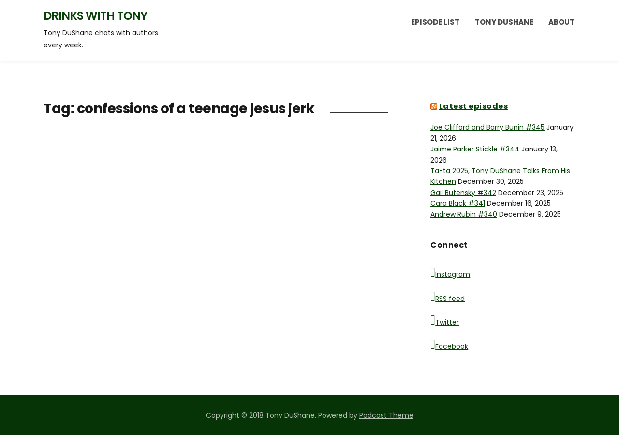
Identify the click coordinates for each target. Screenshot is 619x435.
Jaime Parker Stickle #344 (474, 149)
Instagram (450, 272)
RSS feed (447, 296)
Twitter (444, 320)
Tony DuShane (504, 22)
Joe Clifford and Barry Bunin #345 (487, 127)
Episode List (435, 22)
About (561, 22)
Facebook (449, 344)
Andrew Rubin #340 (463, 214)
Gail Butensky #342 (463, 192)
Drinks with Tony (95, 16)
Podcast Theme (386, 415)
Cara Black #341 (457, 203)
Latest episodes (473, 106)
